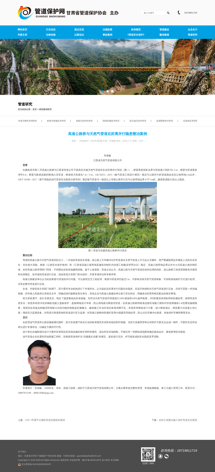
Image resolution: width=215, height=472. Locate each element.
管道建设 (164, 29)
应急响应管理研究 (192, 121)
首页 (35, 109)
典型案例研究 (45, 109)
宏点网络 (115, 460)
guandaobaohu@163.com (89, 456)
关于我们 (22, 451)
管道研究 (192, 34)
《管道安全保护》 (135, 34)
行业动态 (51, 29)
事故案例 (107, 34)
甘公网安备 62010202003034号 (34, 464)
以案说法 (79, 34)
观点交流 (79, 29)
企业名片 (192, 29)
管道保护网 (75, 460)
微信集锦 (164, 34)
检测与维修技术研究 (57, 121)
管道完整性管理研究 (28, 121)
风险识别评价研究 (85, 121)
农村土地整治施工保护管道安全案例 (178, 420)
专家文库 (22, 34)
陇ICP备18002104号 (91, 460)
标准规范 (136, 29)
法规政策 (107, 29)
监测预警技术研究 (165, 121)
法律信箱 (51, 34)
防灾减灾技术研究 (138, 121)
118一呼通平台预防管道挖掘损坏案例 (45, 420)
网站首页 (22, 29)
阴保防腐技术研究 (111, 121)
